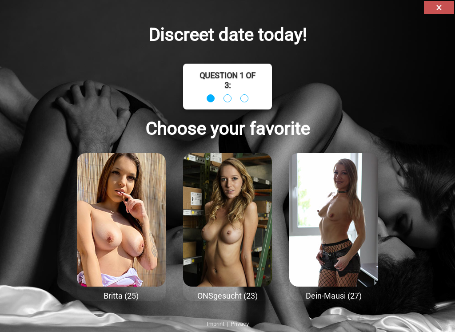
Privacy (240, 323)
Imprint (215, 323)
